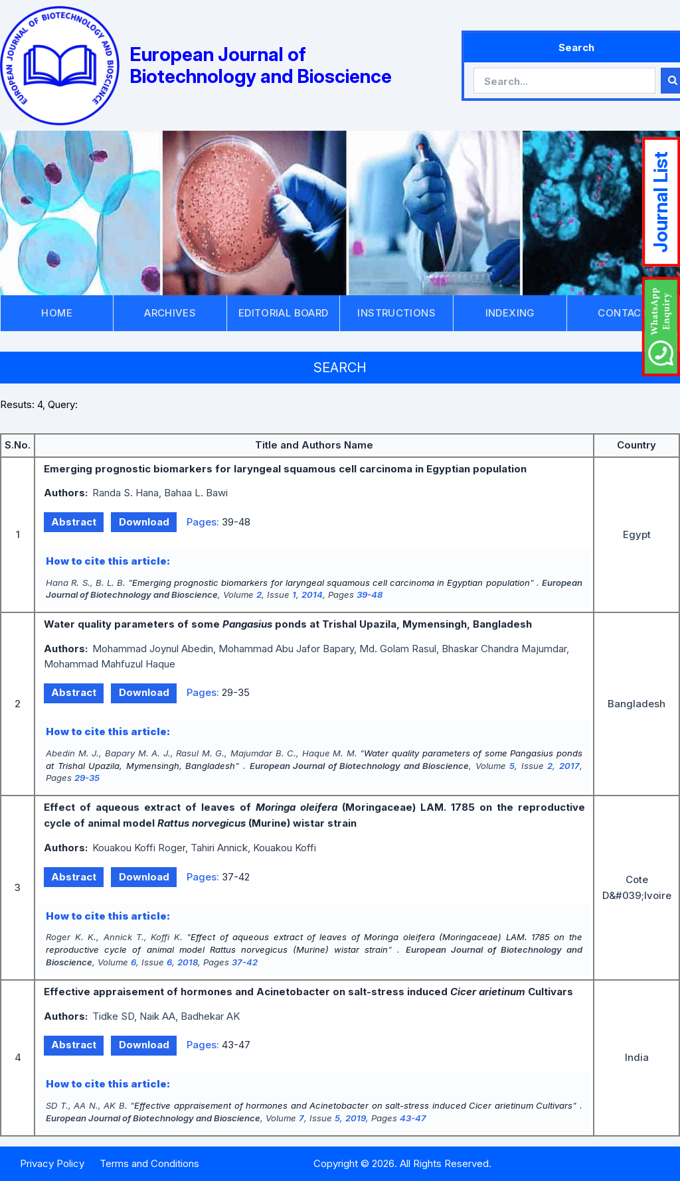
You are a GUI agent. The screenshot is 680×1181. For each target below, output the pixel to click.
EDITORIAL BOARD (283, 313)
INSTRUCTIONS (396, 313)
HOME (56, 313)
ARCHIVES (170, 313)
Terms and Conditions (149, 1163)
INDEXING (510, 313)
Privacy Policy (52, 1163)
